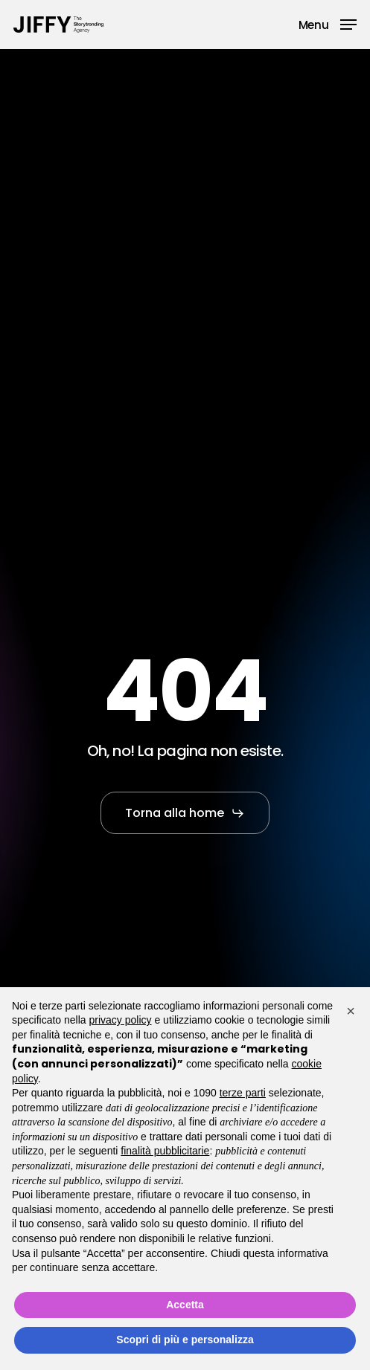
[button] (328, 23)
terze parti (243, 1093)
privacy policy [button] (120, 1020)
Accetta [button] (185, 1305)
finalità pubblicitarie (165, 1151)
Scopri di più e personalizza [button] (184, 1339)
